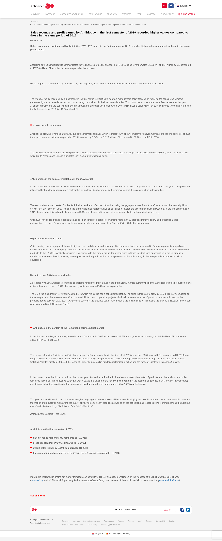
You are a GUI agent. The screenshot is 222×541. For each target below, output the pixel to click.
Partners (126, 14)
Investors (50, 14)
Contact (35, 21)
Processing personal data (110, 525)
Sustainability (167, 14)
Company (35, 14)
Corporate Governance (72, 14)
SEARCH (118, 510)
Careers (151, 14)
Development (95, 14)
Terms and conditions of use (72, 525)
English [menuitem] (183, 6)
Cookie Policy (92, 525)
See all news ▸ (38, 495)
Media (139, 14)
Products (112, 14)
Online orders (188, 14)
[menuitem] (183, 5)
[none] (183, 5)
